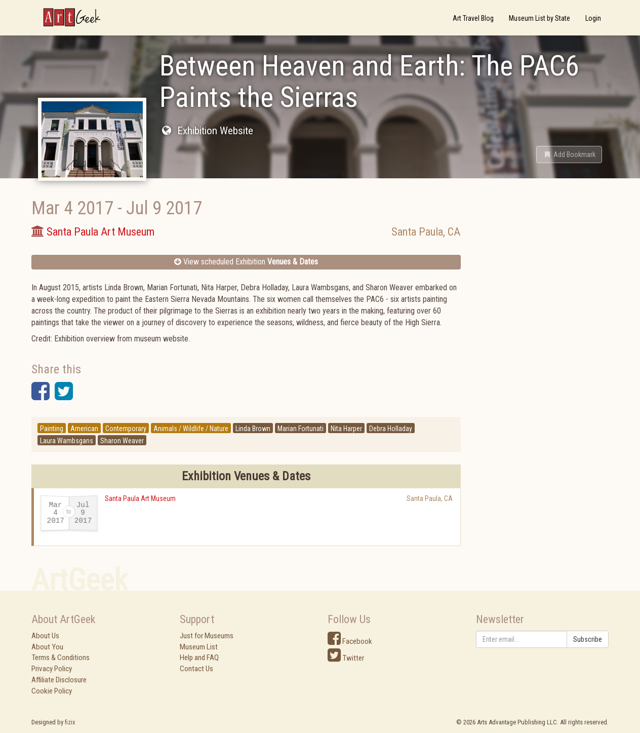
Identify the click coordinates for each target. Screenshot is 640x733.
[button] (569, 154)
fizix (70, 722)
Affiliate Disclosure (59, 679)
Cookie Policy (51, 691)
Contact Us (196, 668)
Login (593, 18)
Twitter (346, 658)
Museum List (199, 646)
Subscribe (587, 639)
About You (47, 646)
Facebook (350, 641)
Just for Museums (206, 635)
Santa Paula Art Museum (140, 498)
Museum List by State (539, 18)
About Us (45, 635)
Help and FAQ (199, 657)
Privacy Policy (51, 668)
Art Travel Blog (473, 18)
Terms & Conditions (60, 657)
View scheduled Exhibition (246, 261)
